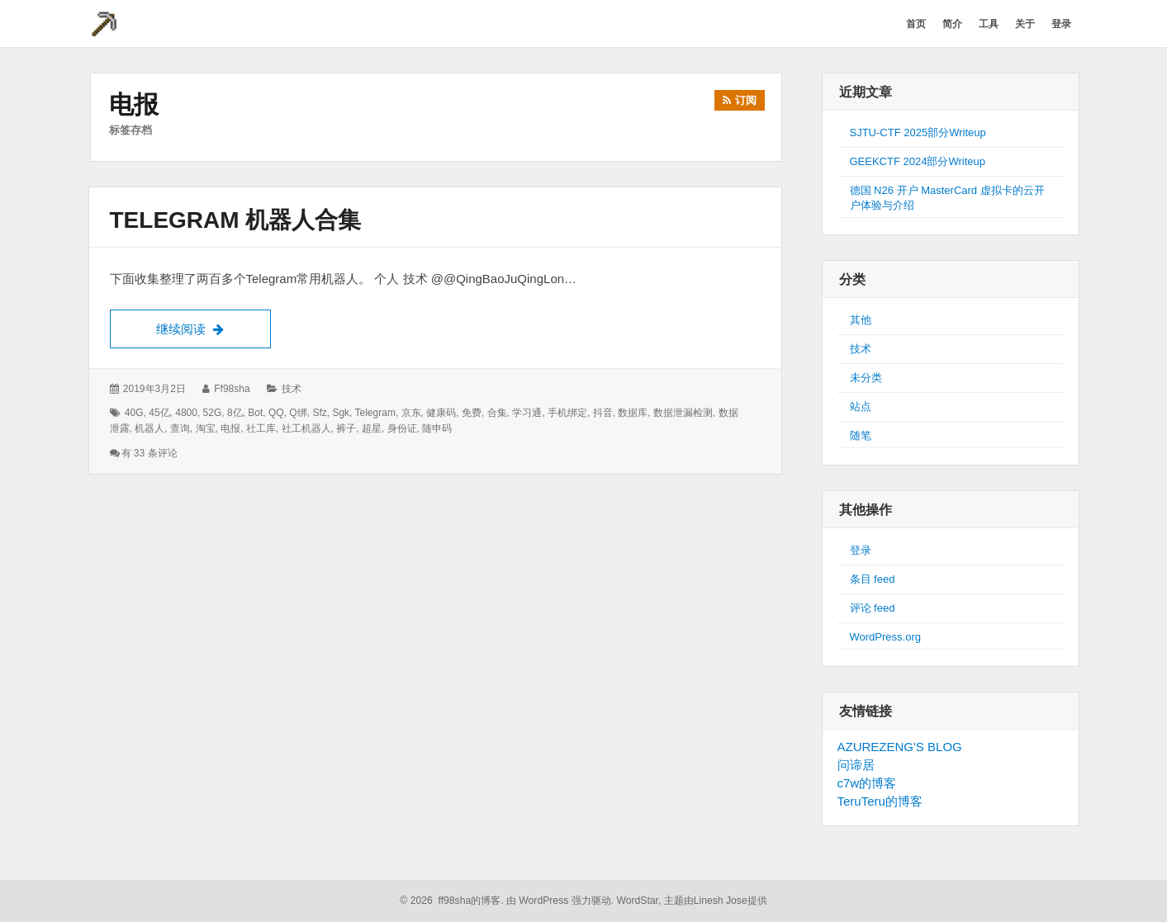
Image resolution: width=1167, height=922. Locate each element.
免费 (472, 412)
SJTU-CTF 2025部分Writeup (918, 132)
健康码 (441, 412)
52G (212, 412)
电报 (230, 428)
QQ (276, 412)
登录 (860, 550)
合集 (497, 412)
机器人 (149, 428)
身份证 (402, 428)
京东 (411, 412)
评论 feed (872, 608)
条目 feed (872, 579)
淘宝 (206, 428)
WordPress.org (885, 637)
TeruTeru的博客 (880, 801)
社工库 (261, 428)
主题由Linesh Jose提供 (715, 900)
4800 (186, 412)
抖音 (603, 412)
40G (134, 412)
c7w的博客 (867, 783)
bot (255, 412)
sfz (319, 412)
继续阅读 (213, 327)
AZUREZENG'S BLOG (899, 747)
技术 (291, 389)
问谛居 (856, 765)
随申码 (437, 428)
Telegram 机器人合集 (236, 220)
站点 (860, 406)
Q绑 (297, 412)
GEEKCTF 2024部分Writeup (917, 161)
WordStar (637, 900)
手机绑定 (567, 412)
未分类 (866, 377)
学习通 (527, 412)
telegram (375, 412)
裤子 (346, 428)
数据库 (633, 412)
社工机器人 (306, 428)
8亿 (235, 412)
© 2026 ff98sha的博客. (451, 900)
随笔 (860, 435)
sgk (340, 412)
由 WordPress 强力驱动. (560, 900)
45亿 (159, 412)
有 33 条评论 (149, 453)
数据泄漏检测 (683, 412)
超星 (372, 428)
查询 (180, 428)
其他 (860, 320)
